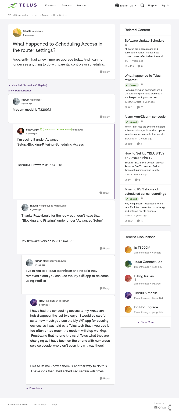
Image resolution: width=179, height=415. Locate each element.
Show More (34, 388)
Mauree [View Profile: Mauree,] (156, 283)
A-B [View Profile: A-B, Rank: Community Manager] (127, 174)
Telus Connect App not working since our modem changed (150, 262)
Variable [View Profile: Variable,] (156, 252)
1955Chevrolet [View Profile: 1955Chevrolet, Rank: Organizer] (133, 101)
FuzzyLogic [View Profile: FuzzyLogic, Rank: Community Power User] (32, 129)
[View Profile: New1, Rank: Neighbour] (33, 302)
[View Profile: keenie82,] (128, 263)
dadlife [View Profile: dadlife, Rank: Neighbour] (128, 215)
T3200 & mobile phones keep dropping (145, 293)
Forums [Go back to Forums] (45, 15)
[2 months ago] (141, 252)
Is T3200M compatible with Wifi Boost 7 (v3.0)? (149, 248)
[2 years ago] (145, 138)
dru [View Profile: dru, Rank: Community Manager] (126, 60)
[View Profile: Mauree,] (128, 278)
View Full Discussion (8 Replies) (27, 85)
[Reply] (104, 72)
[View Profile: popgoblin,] (128, 309)
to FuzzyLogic (58, 205)
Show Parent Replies (19, 90)
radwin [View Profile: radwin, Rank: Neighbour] (25, 99)
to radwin (77, 129)
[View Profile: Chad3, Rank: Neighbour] (17, 32)
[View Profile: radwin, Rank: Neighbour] (16, 101)
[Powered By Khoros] (162, 407)
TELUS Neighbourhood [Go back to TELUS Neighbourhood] (19, 15)
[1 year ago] (148, 102)
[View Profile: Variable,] (128, 249)
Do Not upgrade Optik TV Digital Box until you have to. (149, 307)
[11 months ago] (138, 174)
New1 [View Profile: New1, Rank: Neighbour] (42, 300)
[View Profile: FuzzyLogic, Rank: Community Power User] (20, 131)
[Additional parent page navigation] (36, 15)
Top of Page (39, 404)
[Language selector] (126, 5)
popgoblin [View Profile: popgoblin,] (157, 312)
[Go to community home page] (23, 5)
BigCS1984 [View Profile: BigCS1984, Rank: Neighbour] (131, 138)
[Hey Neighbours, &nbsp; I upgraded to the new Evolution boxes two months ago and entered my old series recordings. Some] (145, 207)
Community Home (18, 404)
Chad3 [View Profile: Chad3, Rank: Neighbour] (27, 30)
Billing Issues (144, 276)
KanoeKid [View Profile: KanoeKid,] (157, 297)
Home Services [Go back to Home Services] (60, 15)
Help (54, 404)
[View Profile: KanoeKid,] (128, 295)
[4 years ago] (136, 61)
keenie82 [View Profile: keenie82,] (157, 266)
